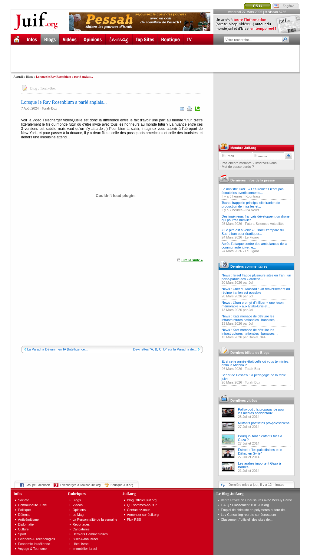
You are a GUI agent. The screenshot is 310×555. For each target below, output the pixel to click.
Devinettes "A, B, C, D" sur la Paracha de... (164, 349)
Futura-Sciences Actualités (264, 223)
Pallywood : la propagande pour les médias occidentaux (261, 411)
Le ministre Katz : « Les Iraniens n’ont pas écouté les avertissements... (253, 191)
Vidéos (78, 505)
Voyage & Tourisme (32, 548)
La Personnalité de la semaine (95, 519)
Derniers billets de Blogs (249, 352)
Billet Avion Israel (85, 539)
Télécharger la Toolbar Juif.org (80, 485)
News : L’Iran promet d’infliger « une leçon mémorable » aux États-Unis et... (253, 304)
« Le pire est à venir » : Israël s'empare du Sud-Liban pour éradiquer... (253, 231)
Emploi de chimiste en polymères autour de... (254, 510)
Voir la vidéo (31, 120)
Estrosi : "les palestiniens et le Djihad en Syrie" (260, 451)
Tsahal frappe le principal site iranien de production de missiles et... (251, 204)
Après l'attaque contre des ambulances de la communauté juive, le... (254, 245)
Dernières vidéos (243, 400)
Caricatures (81, 529)
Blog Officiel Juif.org (142, 500)
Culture (23, 529)
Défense (24, 514)
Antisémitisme (28, 519)
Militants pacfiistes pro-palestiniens (263, 423)
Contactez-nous (138, 510)
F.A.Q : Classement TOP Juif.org (245, 505)
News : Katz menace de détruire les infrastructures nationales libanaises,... (250, 318)
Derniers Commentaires (90, 534)
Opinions (79, 510)
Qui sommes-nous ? (142, 505)
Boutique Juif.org (121, 485)
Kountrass (253, 196)
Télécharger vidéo (56, 120)
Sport (22, 534)
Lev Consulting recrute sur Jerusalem (248, 514)
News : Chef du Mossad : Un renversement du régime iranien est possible (256, 290)
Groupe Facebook (38, 485)
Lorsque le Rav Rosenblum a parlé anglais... (64, 102)
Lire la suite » (192, 260)
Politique (24, 510)
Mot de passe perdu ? (238, 166)
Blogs (29, 76)
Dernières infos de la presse (252, 180)
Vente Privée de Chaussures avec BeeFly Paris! (256, 500)
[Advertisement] (158, 58)
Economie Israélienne (34, 544)
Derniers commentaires (248, 266)
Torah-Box (48, 88)
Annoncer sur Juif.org (143, 514)
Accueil (18, 76)
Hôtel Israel (81, 544)
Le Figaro (252, 237)
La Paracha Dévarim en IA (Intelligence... (57, 349)
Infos (18, 493)
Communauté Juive (32, 505)
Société (23, 500)
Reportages (81, 524)
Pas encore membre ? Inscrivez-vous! (250, 163)
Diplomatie (26, 524)
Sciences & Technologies (36, 539)
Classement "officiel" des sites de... (247, 519)
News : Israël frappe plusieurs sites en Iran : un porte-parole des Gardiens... (256, 277)
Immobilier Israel (85, 548)
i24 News (252, 210)
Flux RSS (134, 519)
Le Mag (78, 514)
